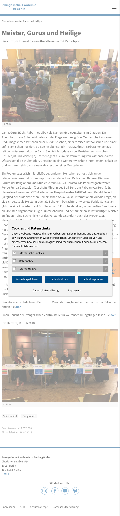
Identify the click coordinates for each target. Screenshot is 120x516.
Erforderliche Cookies (31, 253)
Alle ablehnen (60, 279)
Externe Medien (28, 269)
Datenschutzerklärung (46, 290)
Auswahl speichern (27, 279)
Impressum (74, 290)
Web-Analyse (26, 261)
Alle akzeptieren (93, 279)
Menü (114, 7)
